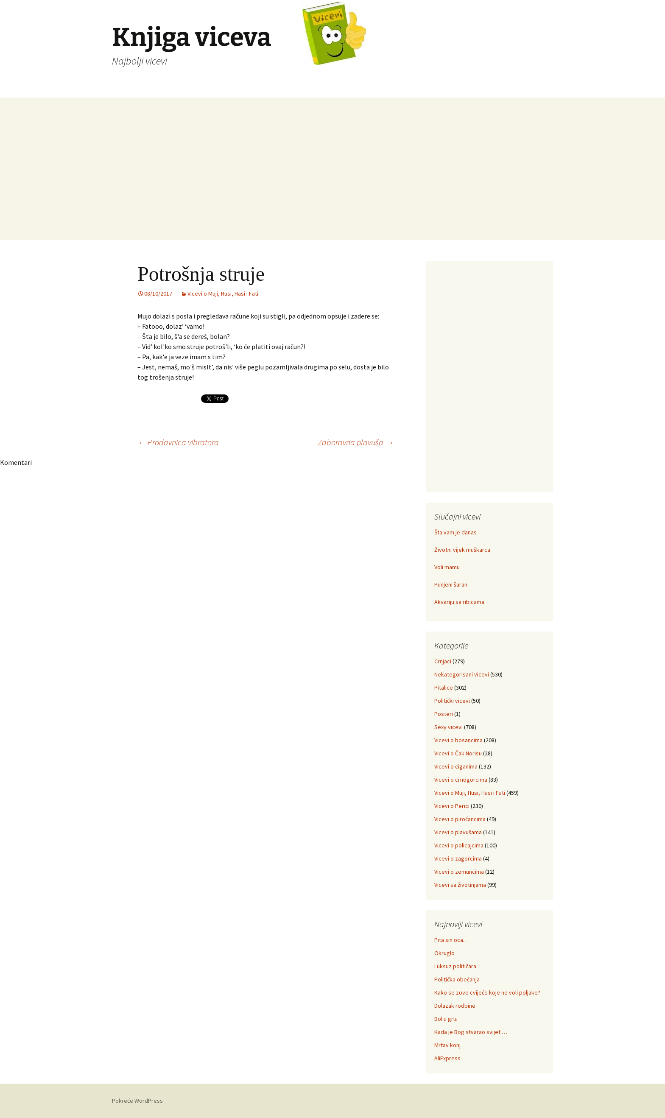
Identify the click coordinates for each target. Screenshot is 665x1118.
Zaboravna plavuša (356, 442)
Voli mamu (447, 567)
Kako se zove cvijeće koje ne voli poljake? (487, 992)
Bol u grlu (446, 1019)
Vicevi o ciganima (456, 766)
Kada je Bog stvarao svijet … (470, 1032)
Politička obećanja (457, 979)
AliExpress (447, 1058)
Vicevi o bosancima (458, 740)
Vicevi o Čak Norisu (458, 753)
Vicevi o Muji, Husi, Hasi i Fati (222, 293)
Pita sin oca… (451, 940)
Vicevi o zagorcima (458, 858)
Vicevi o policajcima (458, 845)
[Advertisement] (332, 180)
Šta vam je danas (455, 532)
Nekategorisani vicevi (461, 674)
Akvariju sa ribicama (459, 602)
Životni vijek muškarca (462, 549)
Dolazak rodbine (454, 1005)
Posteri (443, 714)
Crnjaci (442, 661)
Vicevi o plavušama (458, 832)
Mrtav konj (447, 1045)
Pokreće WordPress (137, 1100)
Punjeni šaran (450, 584)
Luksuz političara (455, 966)
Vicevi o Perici (451, 806)
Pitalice (443, 687)
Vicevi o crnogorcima (460, 779)
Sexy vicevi (448, 727)
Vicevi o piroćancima (460, 819)
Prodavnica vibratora (178, 442)
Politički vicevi (452, 700)
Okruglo (444, 953)
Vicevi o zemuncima (459, 871)
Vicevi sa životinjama (460, 885)
